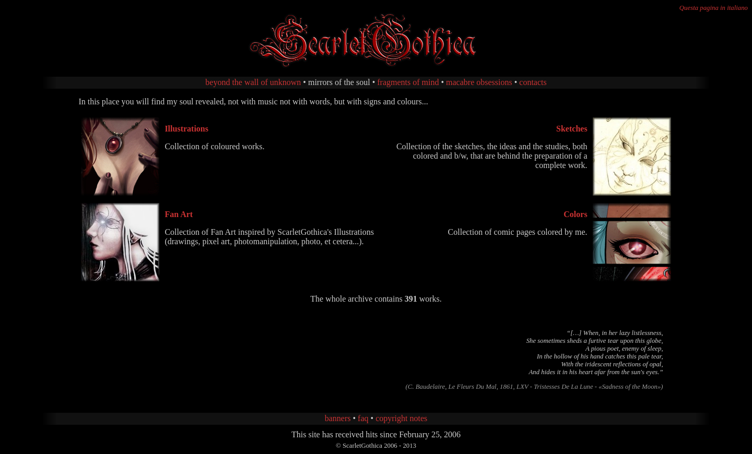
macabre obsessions (479, 82)
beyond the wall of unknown (253, 82)
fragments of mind (408, 82)
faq (363, 418)
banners (338, 418)
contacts (532, 82)
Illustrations (186, 128)
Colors (575, 214)
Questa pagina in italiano (713, 7)
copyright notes (401, 418)
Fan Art (178, 214)
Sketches (572, 128)
